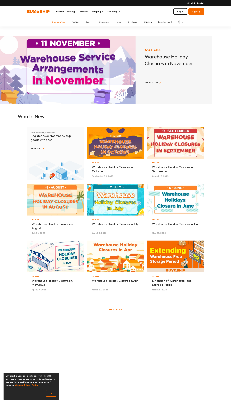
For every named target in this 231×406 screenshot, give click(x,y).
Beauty (89, 22)
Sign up (35, 148)
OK (51, 393)
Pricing (71, 11)
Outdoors (132, 22)
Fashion (75, 22)
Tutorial (59, 11)
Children (148, 22)
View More (115, 309)
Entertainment (165, 22)
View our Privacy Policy (26, 385)
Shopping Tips (58, 22)
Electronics (104, 22)
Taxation (83, 11)
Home (118, 22)
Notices (153, 50)
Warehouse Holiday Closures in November (169, 60)
